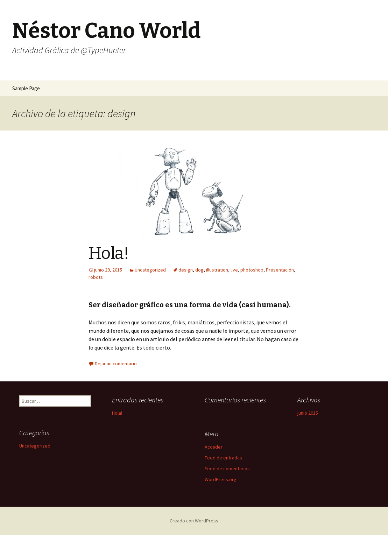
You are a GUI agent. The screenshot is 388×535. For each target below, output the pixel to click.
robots (96, 277)
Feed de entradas (223, 458)
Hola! (109, 253)
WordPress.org (221, 479)
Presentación (280, 270)
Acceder (214, 447)
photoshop (251, 270)
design (185, 270)
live (234, 270)
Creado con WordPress (194, 521)
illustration (217, 270)
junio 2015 (307, 413)
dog (199, 270)
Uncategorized (150, 270)
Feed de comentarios (227, 468)
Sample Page (26, 88)
